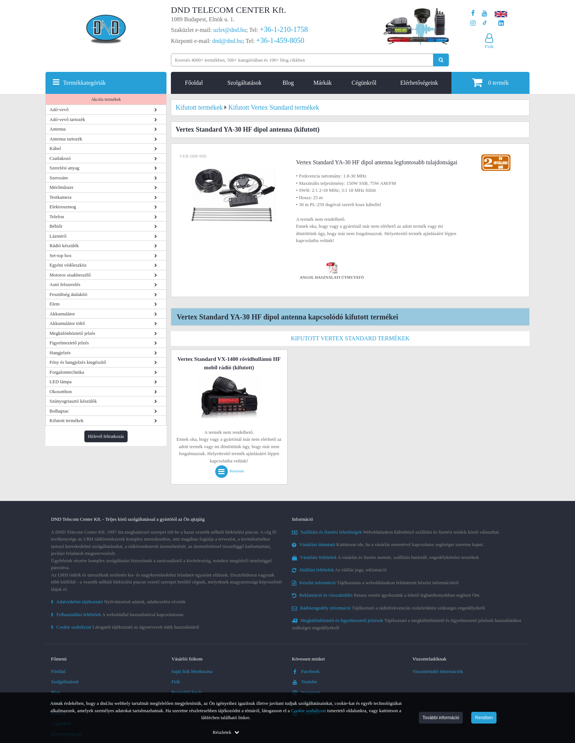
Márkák (323, 83)
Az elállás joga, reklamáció (339, 569)
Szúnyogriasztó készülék (73, 401)
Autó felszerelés (65, 284)
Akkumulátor (62, 313)
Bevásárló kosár (187, 692)
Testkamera (61, 197)
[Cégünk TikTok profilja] (484, 23)
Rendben (484, 717)
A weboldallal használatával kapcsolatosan (117, 614)
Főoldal (194, 83)
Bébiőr (56, 226)
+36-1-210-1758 (284, 29)
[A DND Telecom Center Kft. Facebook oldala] (473, 13)
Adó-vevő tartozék (67, 119)
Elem (54, 304)
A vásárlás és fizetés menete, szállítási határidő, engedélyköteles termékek (385, 557)
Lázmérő (58, 236)
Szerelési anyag (64, 168)
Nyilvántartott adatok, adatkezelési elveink (118, 601)
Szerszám (59, 177)
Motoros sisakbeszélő (70, 275)
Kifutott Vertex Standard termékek (350, 338)
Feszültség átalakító (68, 294)
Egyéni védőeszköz (68, 265)
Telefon (57, 216)
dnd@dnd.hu (227, 41)
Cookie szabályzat (308, 710)
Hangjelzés (60, 352)
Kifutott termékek (67, 420)
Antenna (58, 129)
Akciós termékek (106, 99)
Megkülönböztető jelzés (72, 333)
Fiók (176, 681)
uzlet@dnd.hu (229, 30)
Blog (288, 83)
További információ (440, 717)
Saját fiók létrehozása (192, 671)
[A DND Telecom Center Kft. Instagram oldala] (473, 23)
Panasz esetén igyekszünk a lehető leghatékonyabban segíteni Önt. (386, 595)
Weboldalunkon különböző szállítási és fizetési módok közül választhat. (396, 532)
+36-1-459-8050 (280, 40)
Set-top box (61, 255)
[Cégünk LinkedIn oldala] (501, 23)
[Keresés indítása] (441, 60)
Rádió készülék (64, 245)
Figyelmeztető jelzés (69, 342)
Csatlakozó (60, 158)
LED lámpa (61, 381)
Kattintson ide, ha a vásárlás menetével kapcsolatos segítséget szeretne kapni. (388, 544)
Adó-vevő (59, 109)
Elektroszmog (63, 206)
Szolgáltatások (244, 83)
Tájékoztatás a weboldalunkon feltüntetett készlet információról (375, 582)
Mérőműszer (62, 187)
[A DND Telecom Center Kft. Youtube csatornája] (484, 13)
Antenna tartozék (66, 139)
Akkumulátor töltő (67, 323)
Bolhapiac (59, 411)
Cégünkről (364, 83)
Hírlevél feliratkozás (106, 436)
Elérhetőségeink (419, 83)
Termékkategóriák (84, 83)
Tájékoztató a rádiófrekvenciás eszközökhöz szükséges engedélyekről (388, 608)
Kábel (55, 148)
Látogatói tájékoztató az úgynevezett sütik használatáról (125, 627)
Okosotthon (61, 391)
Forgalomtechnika (67, 372)
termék (490, 82)
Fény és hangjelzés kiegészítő (78, 362)
